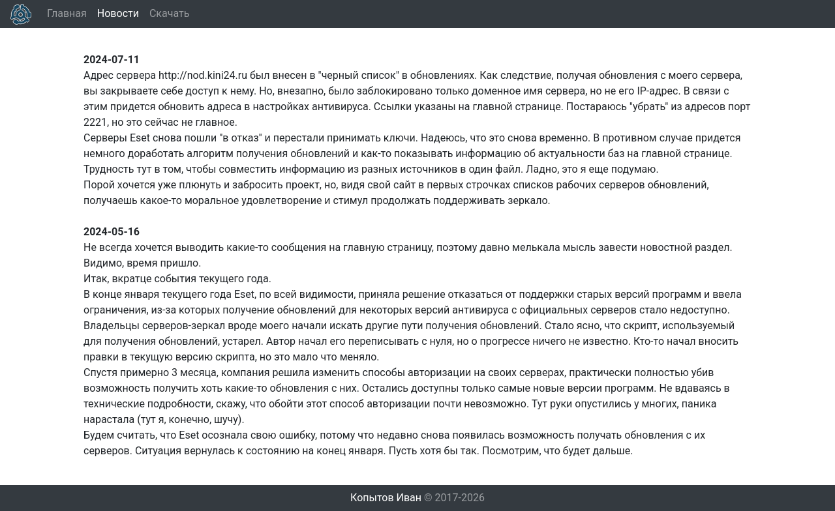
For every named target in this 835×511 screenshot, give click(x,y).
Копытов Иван (385, 497)
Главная (67, 13)
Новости (118, 13)
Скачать (169, 13)
